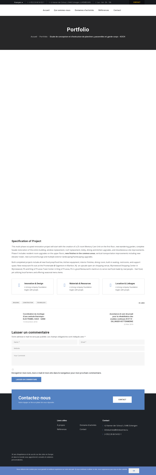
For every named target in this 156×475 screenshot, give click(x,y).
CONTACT (122, 400)
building (16, 302)
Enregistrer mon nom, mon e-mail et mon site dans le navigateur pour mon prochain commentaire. (56, 373)
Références (62, 429)
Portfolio (43, 36)
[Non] (153, 471)
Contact (136, 2)
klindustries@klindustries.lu (116, 430)
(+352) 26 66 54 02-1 (36, 2)
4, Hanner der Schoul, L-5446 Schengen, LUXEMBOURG (70, 2)
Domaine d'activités (88, 425)
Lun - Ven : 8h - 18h (103, 2)
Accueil (34, 36)
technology (41, 302)
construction (28, 302)
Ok (134, 471)
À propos (61, 425)
